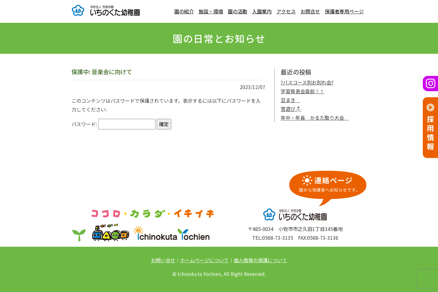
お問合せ (310, 11)
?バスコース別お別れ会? (307, 82)
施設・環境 (211, 11)
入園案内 (262, 11)
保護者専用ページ (344, 11)
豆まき (290, 100)
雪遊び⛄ (291, 108)
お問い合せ (163, 260)
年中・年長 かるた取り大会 (315, 117)
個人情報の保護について (260, 260)
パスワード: (113, 124)
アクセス (286, 11)
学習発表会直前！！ (303, 91)
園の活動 (237, 11)
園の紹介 (184, 11)
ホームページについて (204, 260)
